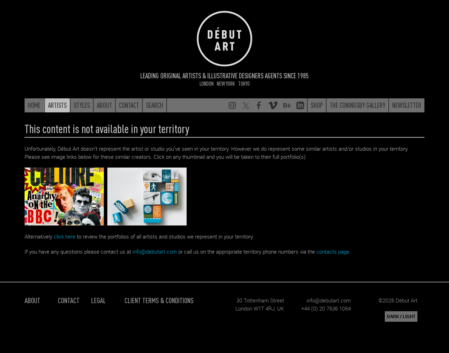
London (207, 83)
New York (226, 83)
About (32, 300)
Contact (69, 300)
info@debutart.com (155, 251)
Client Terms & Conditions (159, 300)
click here (64, 236)
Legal (98, 300)
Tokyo (244, 83)
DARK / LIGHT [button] (401, 316)
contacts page (332, 251)
